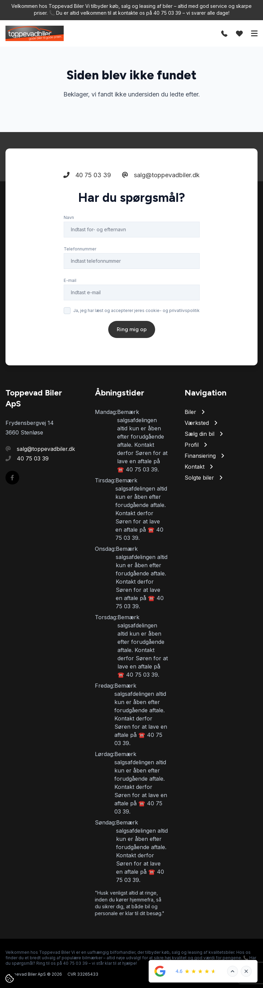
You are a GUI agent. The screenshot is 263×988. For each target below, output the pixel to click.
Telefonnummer (80, 248)
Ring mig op (132, 329)
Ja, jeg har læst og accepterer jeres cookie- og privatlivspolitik (136, 310)
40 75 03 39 (87, 175)
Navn (69, 217)
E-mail (70, 280)
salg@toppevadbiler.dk (161, 175)
